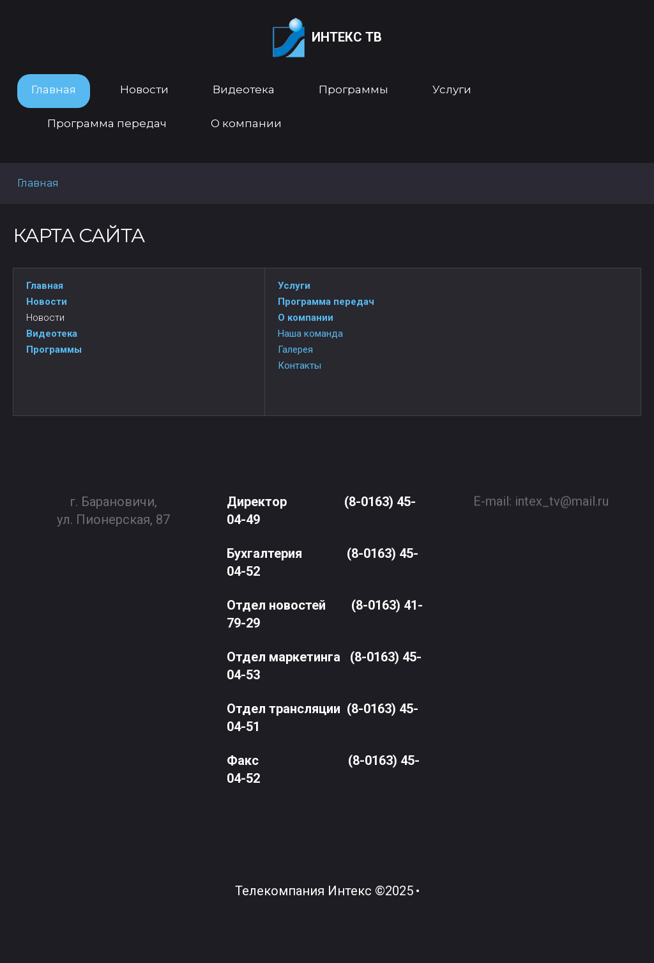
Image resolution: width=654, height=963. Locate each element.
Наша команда (310, 333)
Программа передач (326, 301)
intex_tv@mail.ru (562, 496)
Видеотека (51, 333)
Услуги (294, 285)
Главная (44, 285)
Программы (54, 349)
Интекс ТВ (327, 38)
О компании (305, 317)
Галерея (295, 349)
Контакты (299, 365)
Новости (46, 301)
